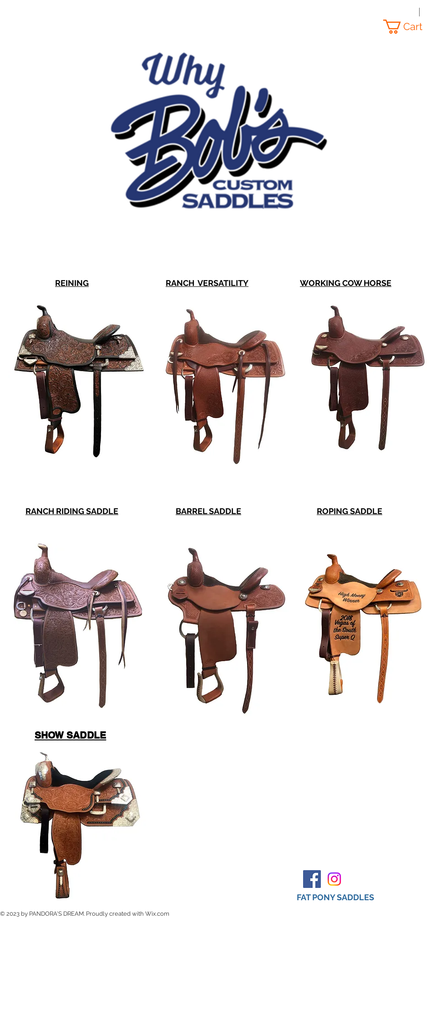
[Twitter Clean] (415, 931)
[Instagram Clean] (433, 931)
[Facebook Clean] (396, 931)
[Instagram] (334, 879)
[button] (409, 27)
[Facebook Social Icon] (312, 879)
